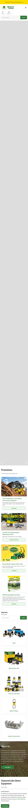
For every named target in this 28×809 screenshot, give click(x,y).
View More (14, 508)
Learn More (7, 767)
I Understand (5, 806)
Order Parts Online (14, 540)
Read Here (14, 604)
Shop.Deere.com (19, 2)
